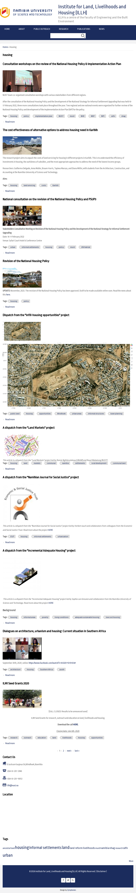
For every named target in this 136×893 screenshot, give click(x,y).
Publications (83, 29)
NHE (82, 116)
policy (26, 116)
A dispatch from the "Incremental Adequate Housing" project (39, 550)
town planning (116, 414)
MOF (93, 116)
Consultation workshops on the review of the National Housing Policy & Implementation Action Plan (62, 64)
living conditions (62, 617)
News (101, 29)
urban (12, 247)
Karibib (55, 185)
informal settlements (30, 247)
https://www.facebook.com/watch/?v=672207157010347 (52, 663)
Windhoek (61, 414)
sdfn (113, 116)
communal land (119, 463)
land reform (76, 848)
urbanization (63, 536)
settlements (80, 463)
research (13, 738)
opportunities (45, 414)
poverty (45, 617)
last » (77, 751)
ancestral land (9, 848)
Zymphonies (71, 890)
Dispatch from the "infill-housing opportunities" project (36, 315)
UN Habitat (85, 247)
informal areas (29, 617)
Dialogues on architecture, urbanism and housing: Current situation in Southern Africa (54, 631)
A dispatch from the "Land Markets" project (29, 427)
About (22, 29)
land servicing (29, 185)
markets (37, 463)
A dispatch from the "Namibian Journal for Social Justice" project (41, 477)
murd (72, 116)
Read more (10, 122)
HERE (50, 530)
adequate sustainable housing (87, 617)
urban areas (76, 414)
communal (51, 463)
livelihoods (67, 738)
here (8, 295)
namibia (65, 463)
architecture (15, 669)
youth (62, 669)
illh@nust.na (12, 785)
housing (13, 116)
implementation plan (43, 116)
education (42, 738)
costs (44, 185)
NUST (61, 116)
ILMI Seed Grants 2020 (16, 683)
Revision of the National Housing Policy (26, 261)
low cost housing (113, 617)
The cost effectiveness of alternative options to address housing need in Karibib (50, 130)
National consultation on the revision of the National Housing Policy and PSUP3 (49, 199)
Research (63, 29)
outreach (27, 738)
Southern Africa (46, 669)
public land (14, 414)
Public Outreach (42, 29)
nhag (123, 116)
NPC (103, 116)
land (25, 463)
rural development (99, 463)
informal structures (96, 414)
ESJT (12, 536)
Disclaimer (101, 871)
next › (69, 751)
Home (7, 29)
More (131, 861)
